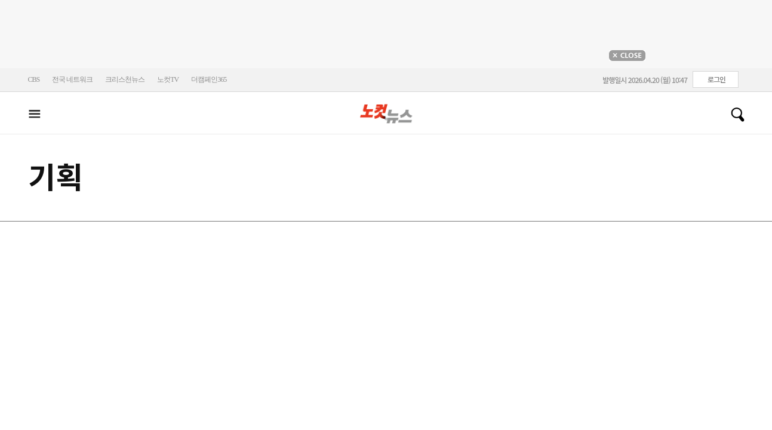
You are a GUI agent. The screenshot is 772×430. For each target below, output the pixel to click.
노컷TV (168, 79)
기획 (55, 177)
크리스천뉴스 (124, 79)
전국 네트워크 (72, 79)
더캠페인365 (208, 79)
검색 (733, 115)
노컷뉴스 (386, 114)
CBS (34, 79)
